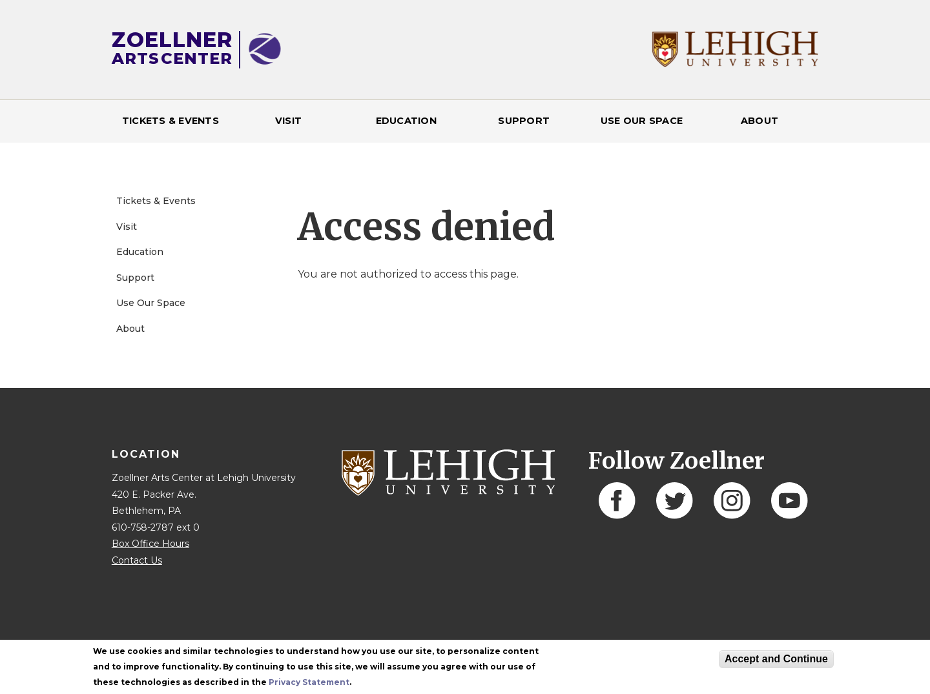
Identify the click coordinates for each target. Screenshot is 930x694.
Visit (288, 121)
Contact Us (137, 560)
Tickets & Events (170, 121)
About (759, 121)
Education (406, 121)
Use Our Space (642, 121)
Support (524, 121)
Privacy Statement (309, 682)
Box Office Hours (150, 543)
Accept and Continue (776, 658)
